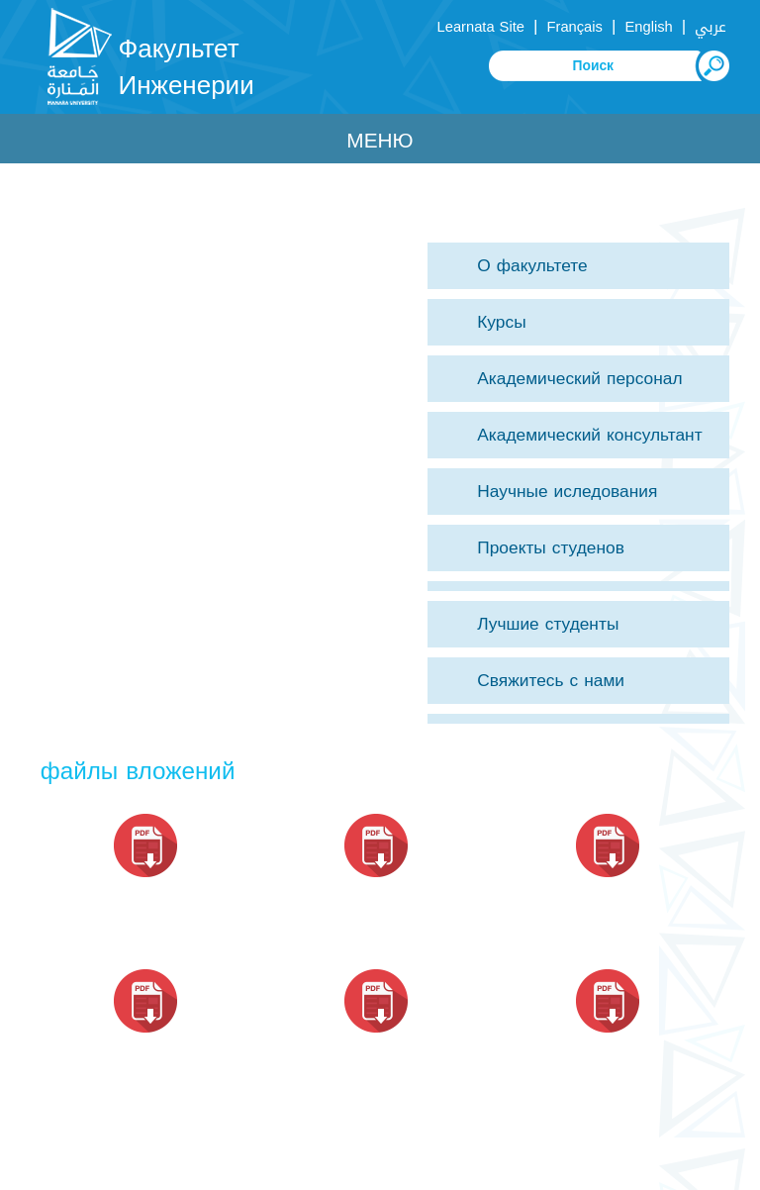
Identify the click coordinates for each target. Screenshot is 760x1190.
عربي (710, 27)
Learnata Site (480, 27)
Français (575, 27)
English (648, 27)
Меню (379, 140)
